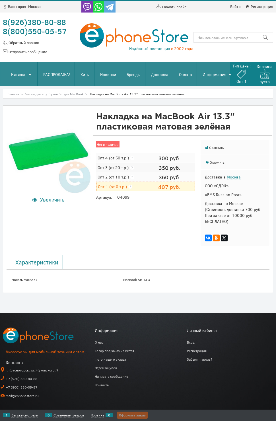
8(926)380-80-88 (34, 22)
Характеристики (36, 262)
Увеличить (52, 199)
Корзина (97, 415)
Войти (235, 6)
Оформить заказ (132, 415)
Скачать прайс (171, 6)
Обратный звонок (23, 42)
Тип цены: (241, 73)
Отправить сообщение (27, 51)
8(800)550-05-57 (35, 31)
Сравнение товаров (68, 415)
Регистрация (259, 6)
